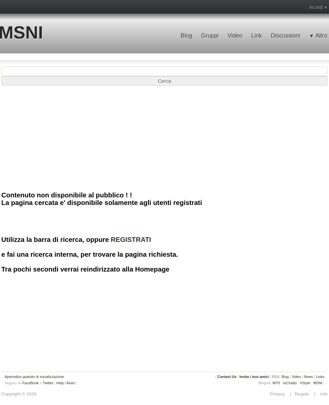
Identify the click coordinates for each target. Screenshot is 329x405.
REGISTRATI (131, 239)
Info (322, 393)
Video (234, 36)
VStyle (305, 383)
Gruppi (210, 36)
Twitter (48, 383)
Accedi (316, 7)
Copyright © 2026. (19, 393)
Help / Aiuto (65, 383)
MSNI (317, 383)
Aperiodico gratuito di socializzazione (34, 377)
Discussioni (285, 36)
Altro (321, 36)
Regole (302, 393)
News (308, 377)
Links (320, 377)
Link (256, 36)
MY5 (276, 383)
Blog (186, 36)
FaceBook (30, 383)
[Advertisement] (164, 138)
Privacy (279, 393)
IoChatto (290, 383)
